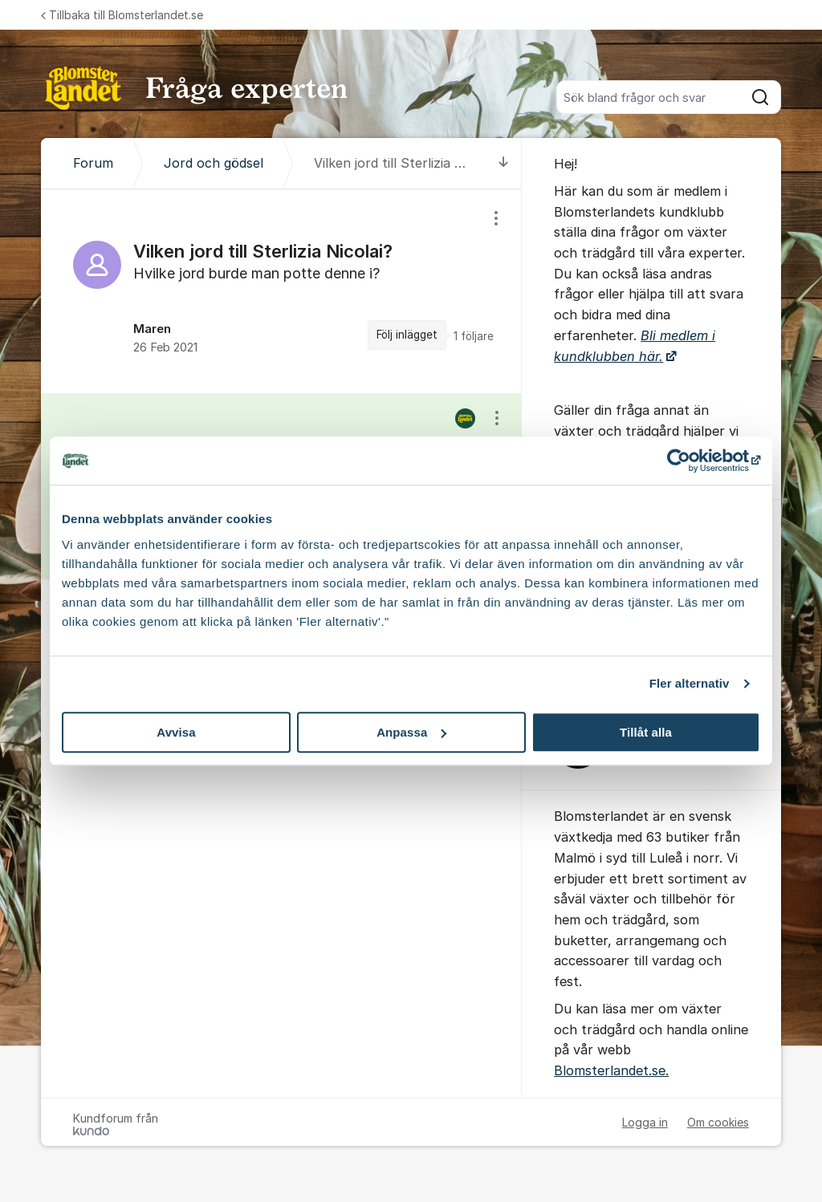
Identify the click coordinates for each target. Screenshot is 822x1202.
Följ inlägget (406, 334)
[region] (281, 291)
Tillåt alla (646, 732)
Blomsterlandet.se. (611, 1070)
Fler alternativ (689, 683)
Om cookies (718, 1122)
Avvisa (176, 732)
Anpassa (411, 732)
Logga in (645, 1122)
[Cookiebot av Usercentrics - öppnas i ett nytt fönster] (690, 461)
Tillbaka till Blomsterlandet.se (122, 15)
